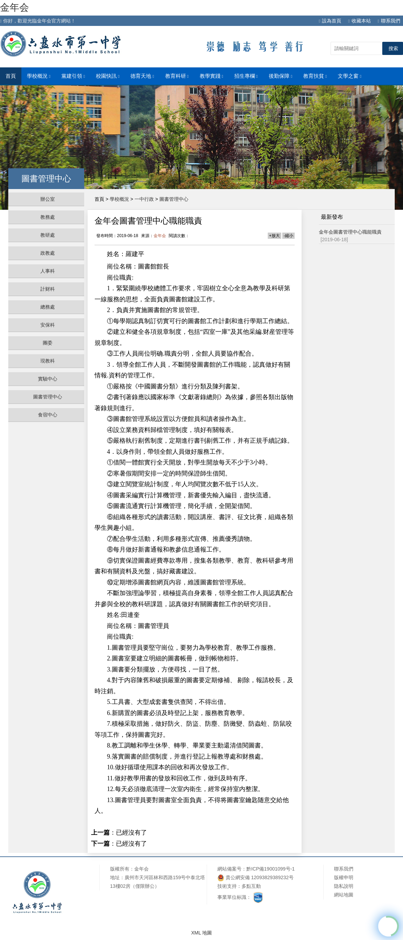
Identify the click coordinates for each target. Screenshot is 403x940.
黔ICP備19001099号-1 (270, 869)
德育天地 (142, 76)
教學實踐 (211, 76)
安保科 (47, 325)
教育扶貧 (315, 76)
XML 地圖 (201, 933)
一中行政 (144, 199)
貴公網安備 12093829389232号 (255, 877)
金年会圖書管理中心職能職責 (350, 232)
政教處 (47, 253)
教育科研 (177, 76)
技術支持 (227, 886)
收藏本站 (359, 21)
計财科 (47, 289)
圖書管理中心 (47, 397)
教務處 (47, 217)
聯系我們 (389, 21)
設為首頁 (330, 21)
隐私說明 (343, 886)
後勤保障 (280, 76)
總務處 (47, 307)
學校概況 (38, 76)
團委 (47, 343)
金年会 (14, 7)
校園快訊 (107, 76)
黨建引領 (73, 76)
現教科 (47, 361)
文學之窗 (349, 76)
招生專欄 (246, 76)
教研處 (47, 235)
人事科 (47, 271)
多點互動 (251, 886)
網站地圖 (343, 894)
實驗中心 (47, 379)
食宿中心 (47, 414)
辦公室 (47, 199)
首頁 (11, 76)
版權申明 (343, 877)
